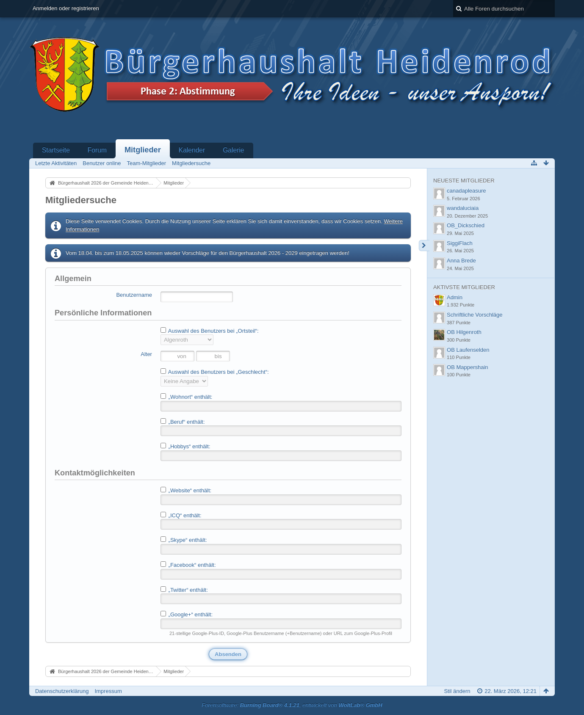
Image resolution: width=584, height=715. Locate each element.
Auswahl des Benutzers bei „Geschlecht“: (215, 371)
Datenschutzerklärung (62, 691)
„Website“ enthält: (186, 490)
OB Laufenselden (468, 350)
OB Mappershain (467, 367)
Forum (97, 150)
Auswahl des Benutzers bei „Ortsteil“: (210, 330)
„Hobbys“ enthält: (185, 446)
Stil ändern (457, 691)
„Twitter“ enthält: (184, 589)
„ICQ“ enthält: (181, 515)
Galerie (233, 150)
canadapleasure (466, 191)
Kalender (192, 150)
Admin (454, 297)
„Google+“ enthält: (187, 614)
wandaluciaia (463, 208)
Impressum (108, 691)
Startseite (56, 150)
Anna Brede (461, 260)
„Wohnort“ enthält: (186, 396)
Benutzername (134, 295)
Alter (146, 354)
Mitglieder (143, 150)
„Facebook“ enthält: (188, 564)
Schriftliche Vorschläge (475, 315)
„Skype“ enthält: (184, 539)
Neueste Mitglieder (463, 180)
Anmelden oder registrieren (66, 8)
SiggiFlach (460, 243)
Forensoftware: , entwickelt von (292, 705)
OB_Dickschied (465, 225)
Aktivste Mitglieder (464, 287)
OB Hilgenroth (464, 332)
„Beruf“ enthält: (183, 421)
